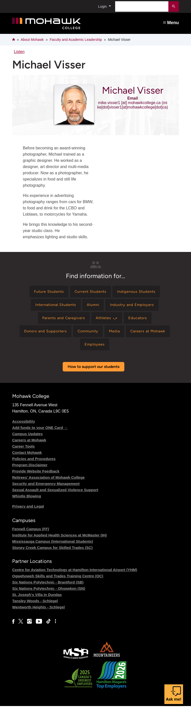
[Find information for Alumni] (94, 306)
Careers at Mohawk (29, 446)
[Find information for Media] (116, 335)
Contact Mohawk (27, 458)
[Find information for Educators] (141, 321)
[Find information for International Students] (52, 306)
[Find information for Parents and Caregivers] (61, 321)
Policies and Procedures (33, 464)
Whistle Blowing (26, 502)
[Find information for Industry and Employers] (136, 306)
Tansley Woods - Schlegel (35, 607)
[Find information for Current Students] (90, 292)
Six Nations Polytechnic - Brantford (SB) (48, 588)
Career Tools (23, 452)
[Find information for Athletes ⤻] (108, 321)
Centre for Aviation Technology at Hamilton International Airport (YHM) (74, 576)
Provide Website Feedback (35, 477)
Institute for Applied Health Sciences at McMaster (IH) (59, 541)
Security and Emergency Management (46, 489)
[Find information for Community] (86, 335)
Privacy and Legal (28, 512)
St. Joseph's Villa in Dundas (37, 600)
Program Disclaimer (30, 471)
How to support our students (93, 372)
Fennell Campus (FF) (30, 535)
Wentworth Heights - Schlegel (38, 613)
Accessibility (23, 427)
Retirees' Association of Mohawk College (48, 483)
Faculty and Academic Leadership (76, 40)
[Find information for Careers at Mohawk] (152, 335)
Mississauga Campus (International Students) (52, 547)
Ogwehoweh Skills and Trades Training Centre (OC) (57, 582)
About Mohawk (32, 40)
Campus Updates (27, 439)
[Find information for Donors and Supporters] (40, 335)
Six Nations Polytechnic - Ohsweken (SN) (48, 594)
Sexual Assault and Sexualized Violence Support (55, 495)
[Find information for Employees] (94, 349)
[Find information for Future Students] (45, 292)
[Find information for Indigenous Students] (140, 292)
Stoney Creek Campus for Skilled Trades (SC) (52, 553)
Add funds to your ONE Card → (40, 433)
